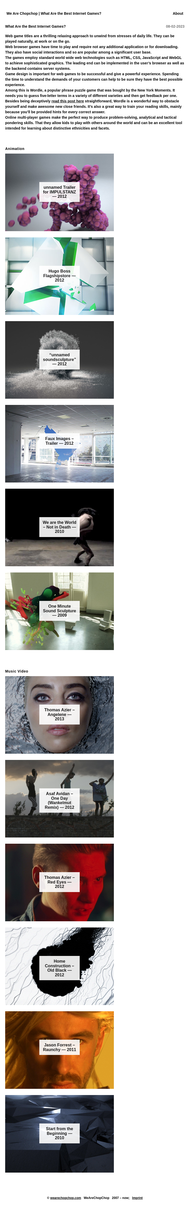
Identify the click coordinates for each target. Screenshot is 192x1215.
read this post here (67, 101)
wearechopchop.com (65, 1198)
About (178, 13)
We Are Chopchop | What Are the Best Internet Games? (53, 13)
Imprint (137, 1198)
